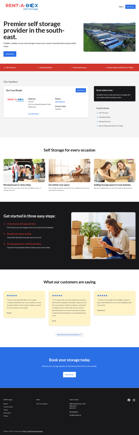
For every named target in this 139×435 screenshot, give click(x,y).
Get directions (33, 114)
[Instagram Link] (134, 400)
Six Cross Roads (14, 90)
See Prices (130, 7)
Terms (5, 410)
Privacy (5, 416)
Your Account (8, 407)
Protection (7, 413)
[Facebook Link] (129, 400)
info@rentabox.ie (75, 415)
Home (5, 404)
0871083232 (60, 102)
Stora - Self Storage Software (33, 431)
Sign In (121, 7)
